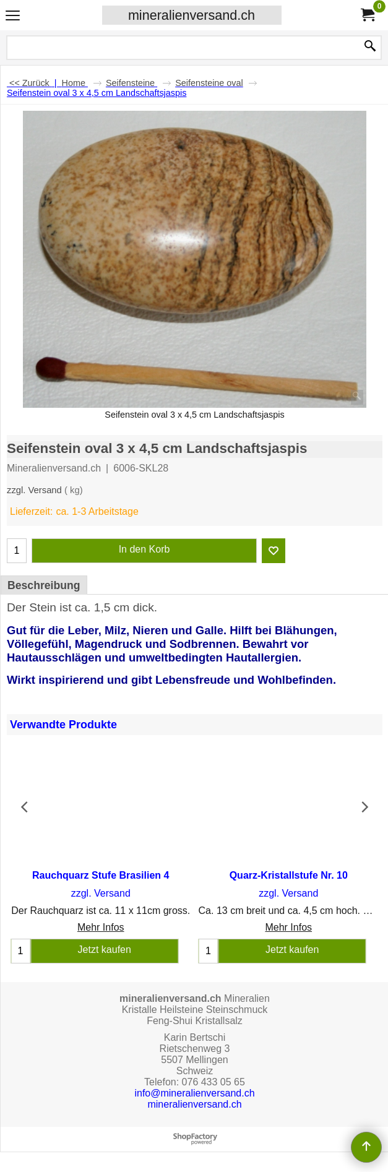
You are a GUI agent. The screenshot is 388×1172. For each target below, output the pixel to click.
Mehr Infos (100, 927)
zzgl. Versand (34, 490)
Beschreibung (43, 585)
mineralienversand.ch (191, 15)
